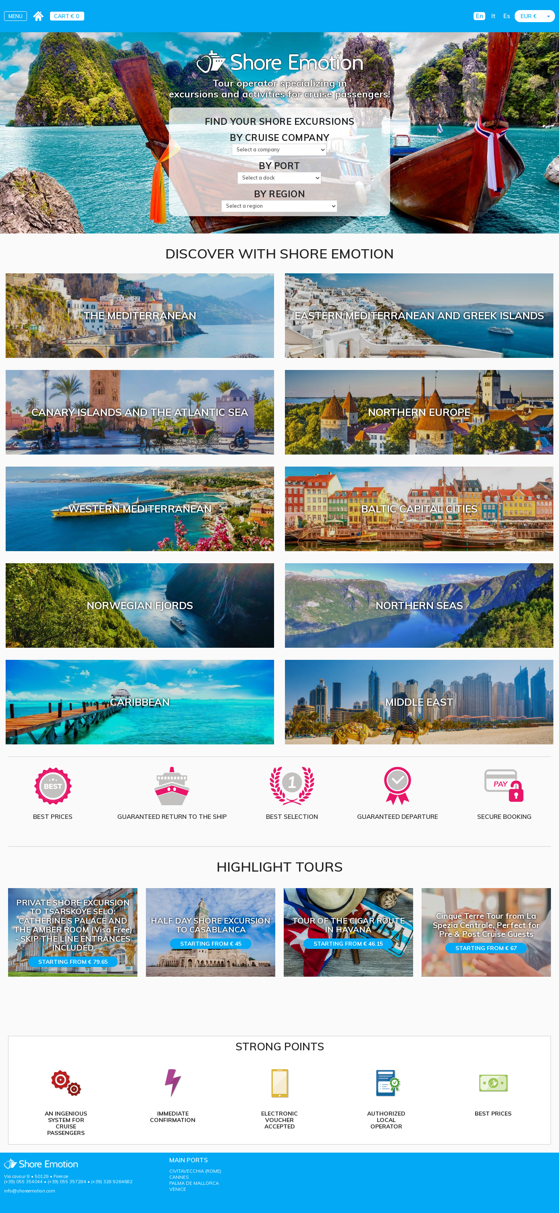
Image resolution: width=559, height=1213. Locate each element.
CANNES (179, 1177)
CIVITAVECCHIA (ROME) (195, 1171)
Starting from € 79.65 (73, 961)
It (493, 16)
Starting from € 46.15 (348, 943)
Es (506, 16)
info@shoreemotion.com (29, 1191)
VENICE (177, 1189)
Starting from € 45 (210, 943)
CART (61, 16)
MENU (15, 16)
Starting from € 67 (486, 948)
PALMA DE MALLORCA (194, 1183)
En (479, 16)
